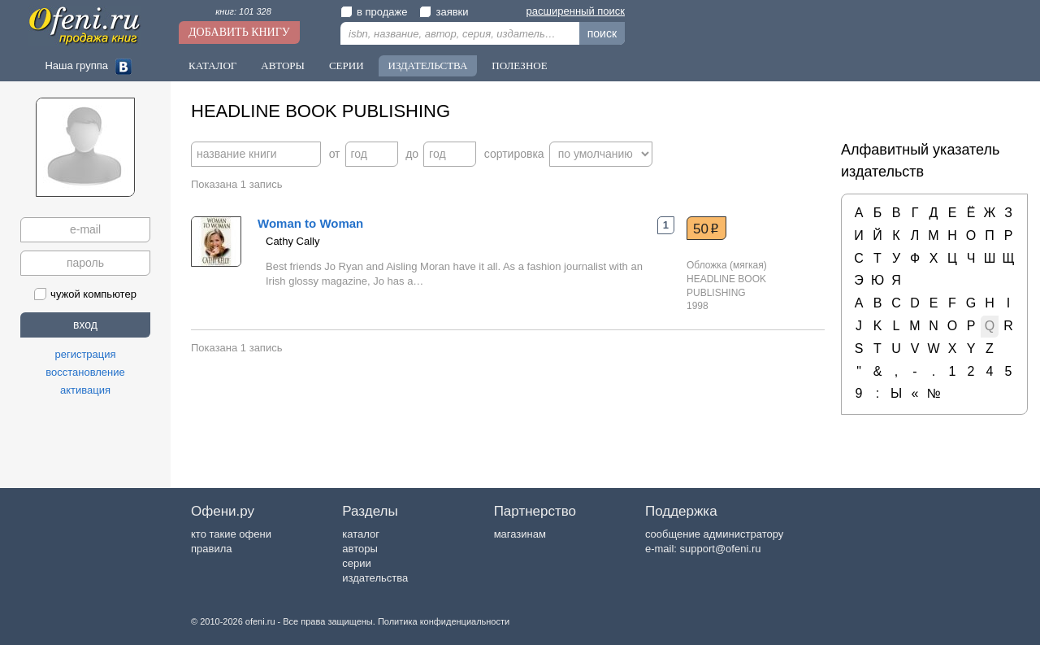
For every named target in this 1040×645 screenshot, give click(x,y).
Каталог (212, 65)
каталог (360, 534)
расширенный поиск (575, 11)
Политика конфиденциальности (443, 621)
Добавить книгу (239, 32)
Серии (346, 65)
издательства (375, 578)
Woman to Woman (310, 223)
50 (706, 228)
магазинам (520, 534)
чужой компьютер (85, 294)
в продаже (373, 12)
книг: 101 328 (243, 11)
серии (356, 563)
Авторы (283, 65)
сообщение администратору (714, 534)
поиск (602, 33)
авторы (359, 549)
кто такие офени (231, 534)
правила (211, 549)
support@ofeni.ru (720, 549)
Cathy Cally (292, 241)
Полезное (519, 65)
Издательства (428, 65)
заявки (443, 12)
